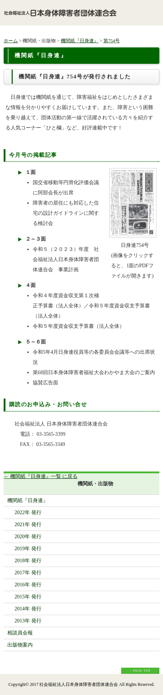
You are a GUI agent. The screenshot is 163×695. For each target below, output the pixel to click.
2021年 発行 (28, 524)
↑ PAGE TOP (140, 670)
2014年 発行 (28, 608)
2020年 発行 (28, 536)
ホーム (11, 40)
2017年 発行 (28, 572)
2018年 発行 (28, 560)
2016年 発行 (28, 584)
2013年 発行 (28, 621)
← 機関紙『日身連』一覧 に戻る (40, 476)
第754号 (111, 40)
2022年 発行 (28, 512)
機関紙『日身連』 (80, 40)
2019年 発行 (28, 548)
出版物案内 (20, 645)
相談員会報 (20, 633)
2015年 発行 (28, 596)
